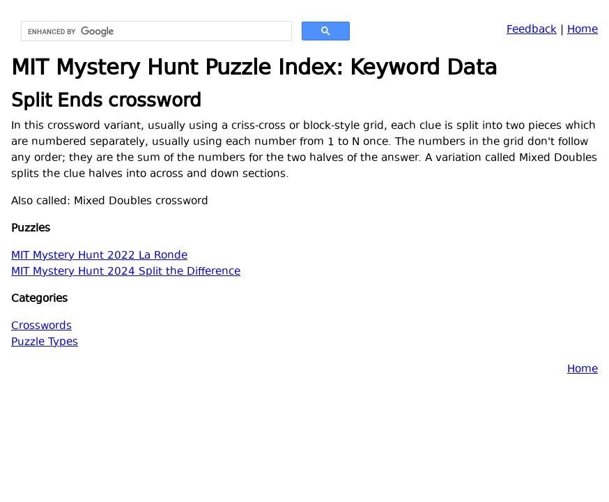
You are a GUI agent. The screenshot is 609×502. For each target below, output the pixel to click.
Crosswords (41, 327)
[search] (155, 31)
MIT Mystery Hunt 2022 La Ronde (99, 256)
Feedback (532, 30)
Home (582, 30)
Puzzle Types (44, 343)
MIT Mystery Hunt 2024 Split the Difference (125, 272)
